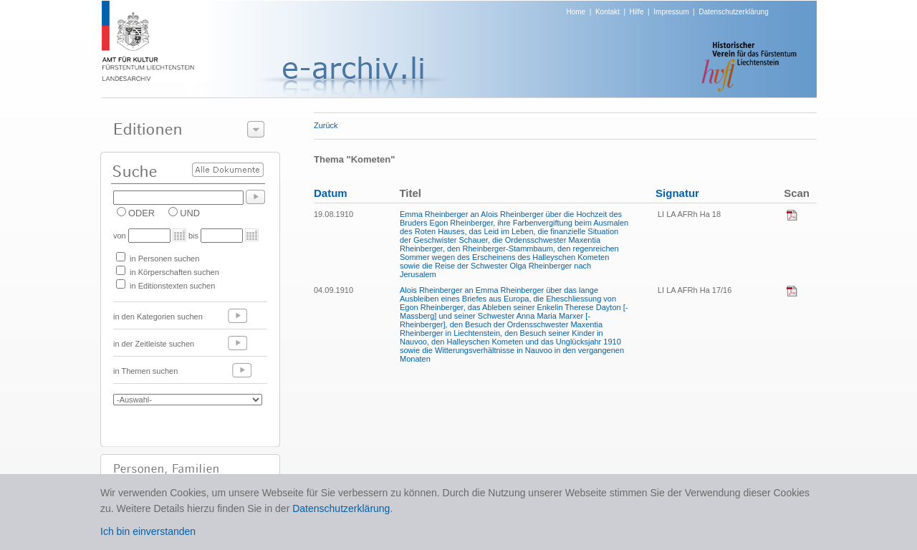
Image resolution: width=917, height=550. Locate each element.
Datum (330, 193)
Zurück (326, 125)
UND (190, 213)
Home (576, 12)
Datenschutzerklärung (733, 12)
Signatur (677, 193)
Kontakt (607, 12)
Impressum (670, 12)
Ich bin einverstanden (148, 531)
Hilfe (637, 12)
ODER (141, 213)
